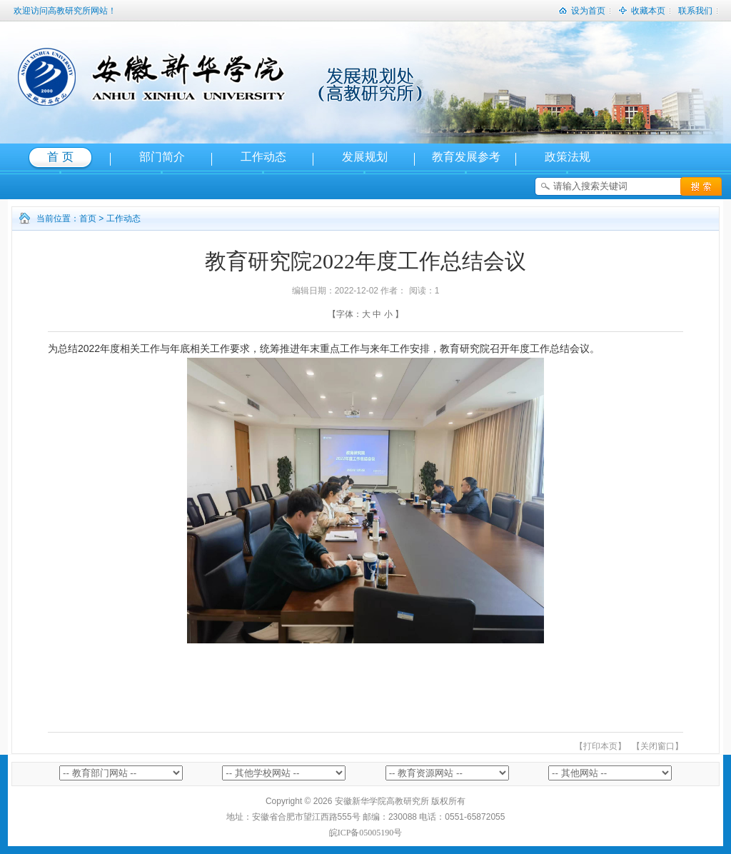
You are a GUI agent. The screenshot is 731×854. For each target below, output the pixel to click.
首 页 (60, 157)
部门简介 (162, 157)
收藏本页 (641, 8)
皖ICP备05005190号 (366, 833)
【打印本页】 (600, 746)
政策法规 (567, 157)
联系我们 (695, 11)
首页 (87, 218)
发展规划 (365, 157)
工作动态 (263, 157)
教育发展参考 (466, 157)
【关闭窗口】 (657, 746)
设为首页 (581, 8)
